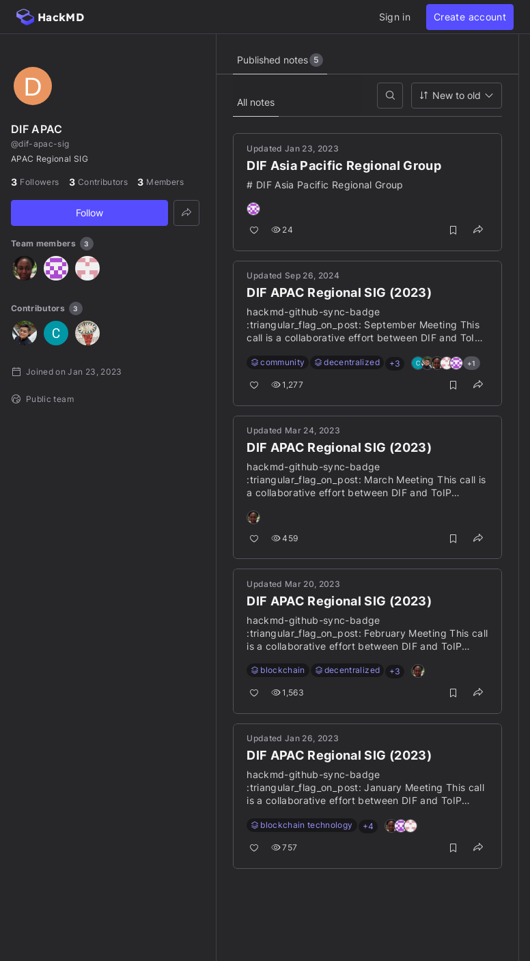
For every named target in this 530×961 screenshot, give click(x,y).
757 (285, 848)
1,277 (288, 385)
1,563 (288, 693)
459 (285, 538)
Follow (89, 212)
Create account (470, 17)
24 (283, 230)
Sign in (394, 17)
